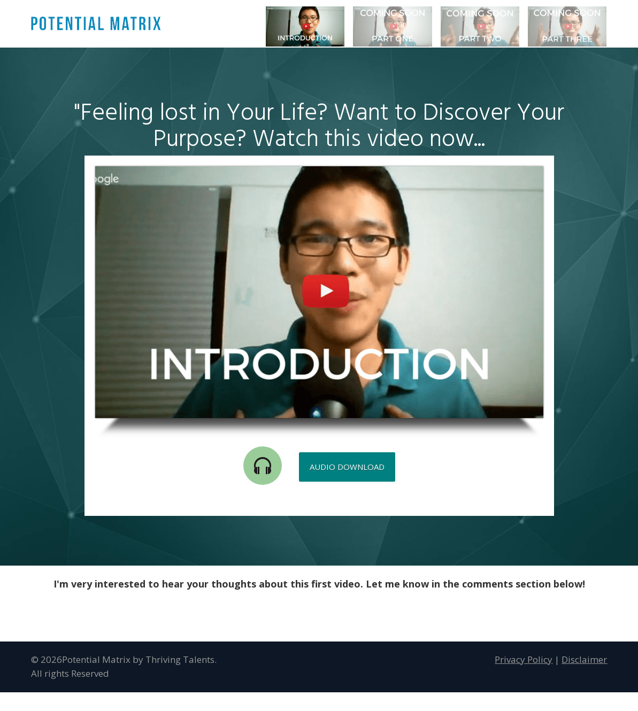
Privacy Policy (523, 659)
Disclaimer (584, 659)
